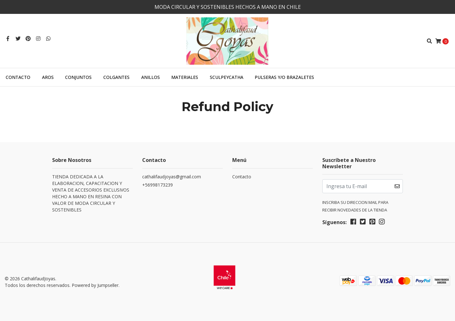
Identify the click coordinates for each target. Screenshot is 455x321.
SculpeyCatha (226, 77)
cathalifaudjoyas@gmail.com (171, 177)
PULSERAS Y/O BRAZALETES (284, 77)
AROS (48, 77)
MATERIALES (184, 77)
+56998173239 (157, 185)
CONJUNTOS (78, 77)
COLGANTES (116, 77)
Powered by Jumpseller (95, 285)
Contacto (18, 77)
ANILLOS (150, 77)
